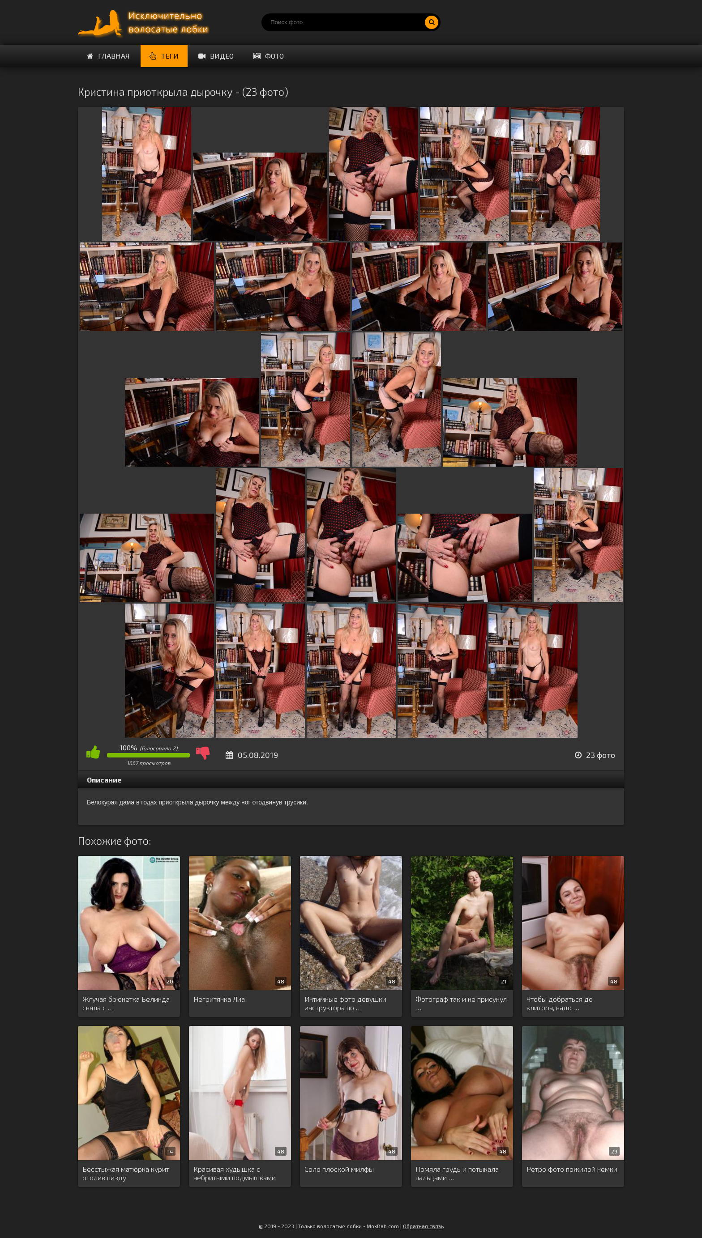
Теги (164, 55)
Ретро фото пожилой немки (571, 1169)
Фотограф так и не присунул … (461, 1003)
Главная (108, 55)
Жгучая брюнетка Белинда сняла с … (126, 1003)
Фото (268, 55)
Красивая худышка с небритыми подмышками (234, 1173)
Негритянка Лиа (219, 999)
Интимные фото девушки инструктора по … (345, 1003)
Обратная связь (423, 1226)
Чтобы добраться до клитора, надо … (559, 1003)
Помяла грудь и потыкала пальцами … (457, 1173)
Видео (216, 55)
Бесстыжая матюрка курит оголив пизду (125, 1173)
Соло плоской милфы (339, 1169)
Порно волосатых (145, 22)
